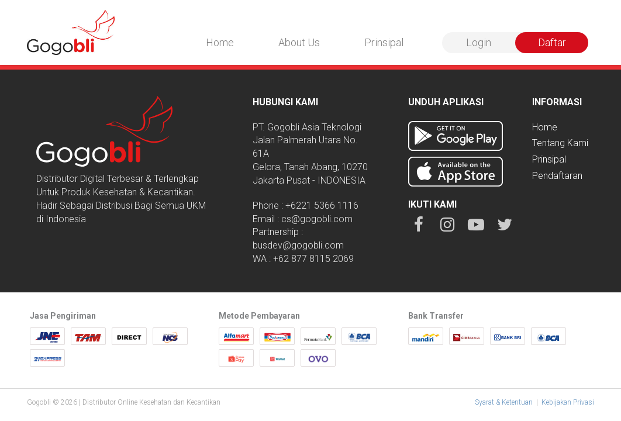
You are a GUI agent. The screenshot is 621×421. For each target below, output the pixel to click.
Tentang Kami (560, 143)
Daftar (552, 42)
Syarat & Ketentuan (504, 402)
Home (220, 42)
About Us (299, 42)
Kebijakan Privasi (567, 402)
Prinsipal (383, 42)
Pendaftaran (557, 175)
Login (478, 42)
